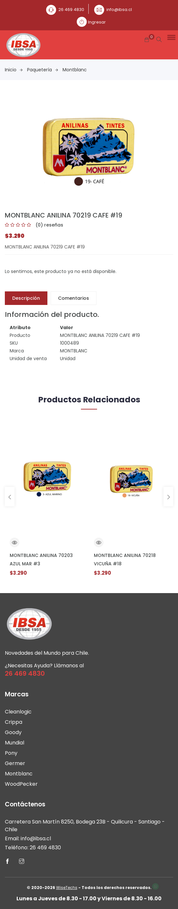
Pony (11, 753)
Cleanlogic (18, 711)
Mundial (14, 742)
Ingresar (97, 22)
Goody (13, 732)
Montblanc (75, 69)
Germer (15, 763)
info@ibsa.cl (119, 9)
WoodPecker (21, 784)
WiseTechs (66, 887)
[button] (170, 37)
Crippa (13, 722)
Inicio (14, 69)
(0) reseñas (49, 225)
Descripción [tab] (26, 298)
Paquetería (42, 69)
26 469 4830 (71, 9)
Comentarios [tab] (73, 298)
